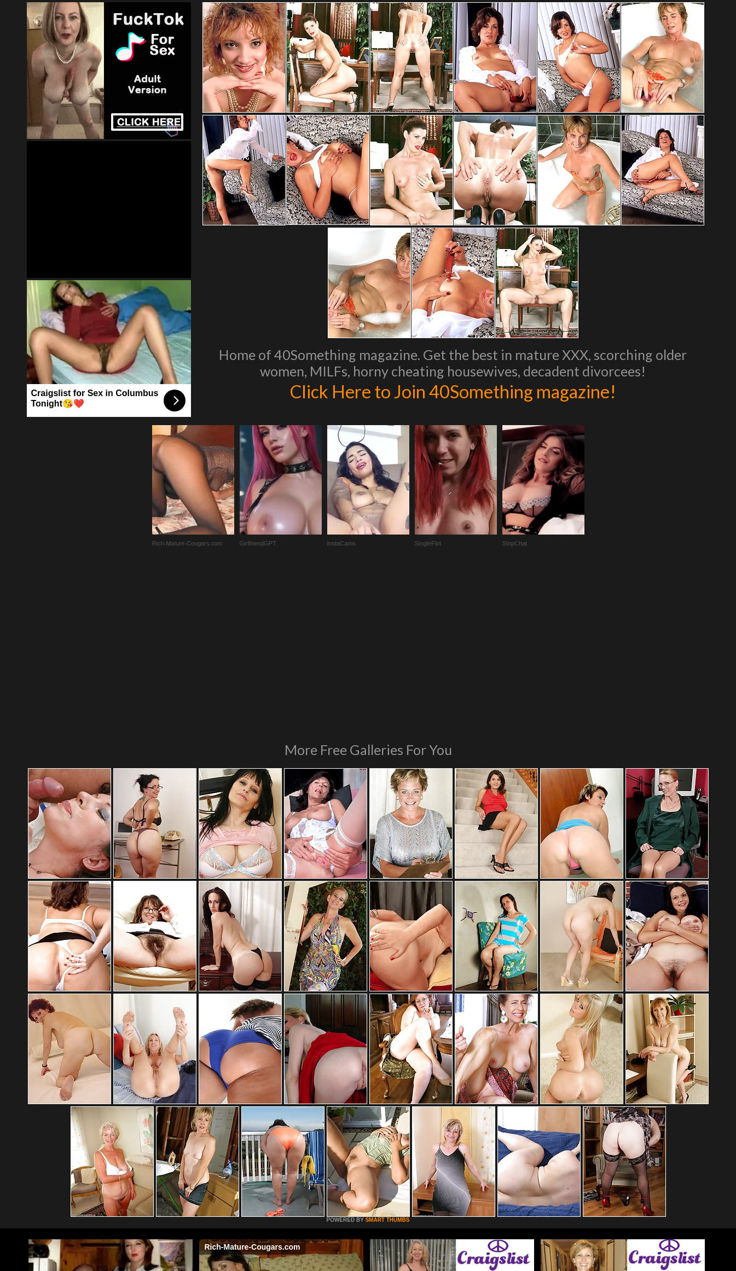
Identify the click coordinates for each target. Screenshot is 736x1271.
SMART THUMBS (387, 1070)
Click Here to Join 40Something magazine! (452, 390)
